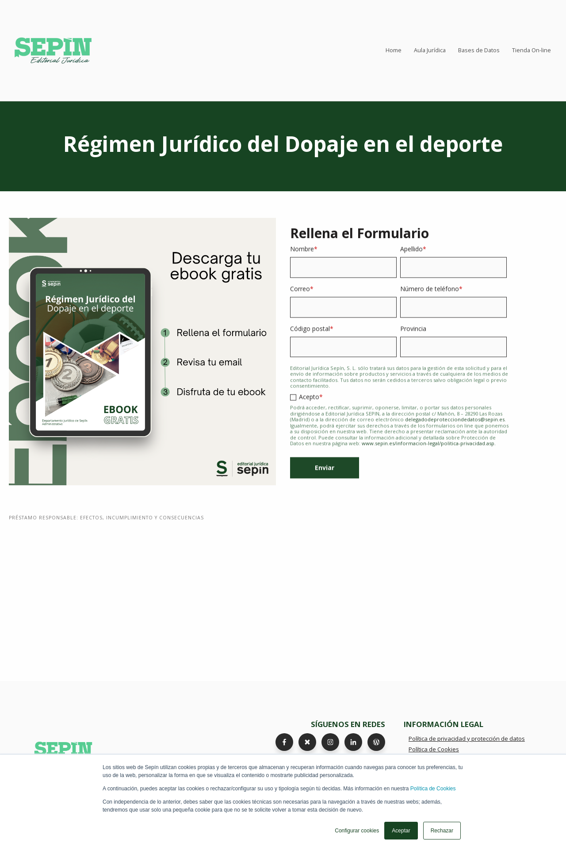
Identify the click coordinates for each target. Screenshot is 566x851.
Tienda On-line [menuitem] (531, 50)
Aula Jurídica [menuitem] (430, 50)
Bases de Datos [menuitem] (479, 50)
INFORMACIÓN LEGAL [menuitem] (443, 724)
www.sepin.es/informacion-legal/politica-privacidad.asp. (429, 450)
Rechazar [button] (442, 831)
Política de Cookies (433, 788)
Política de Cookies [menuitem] (434, 749)
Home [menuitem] (394, 50)
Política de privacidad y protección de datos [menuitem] (467, 739)
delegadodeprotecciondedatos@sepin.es (455, 426)
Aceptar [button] (401, 831)
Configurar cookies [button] (357, 831)
